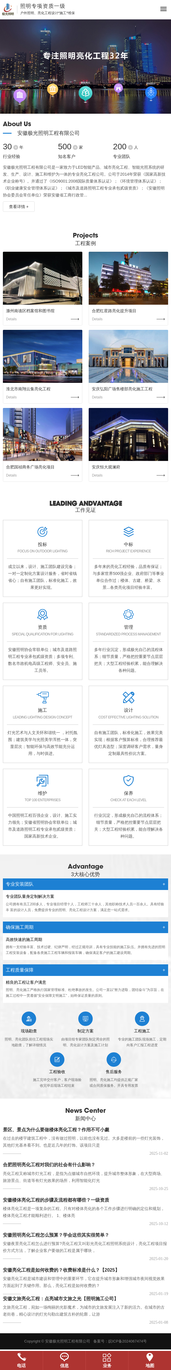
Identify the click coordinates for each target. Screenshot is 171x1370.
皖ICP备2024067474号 (127, 1341)
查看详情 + (19, 206)
